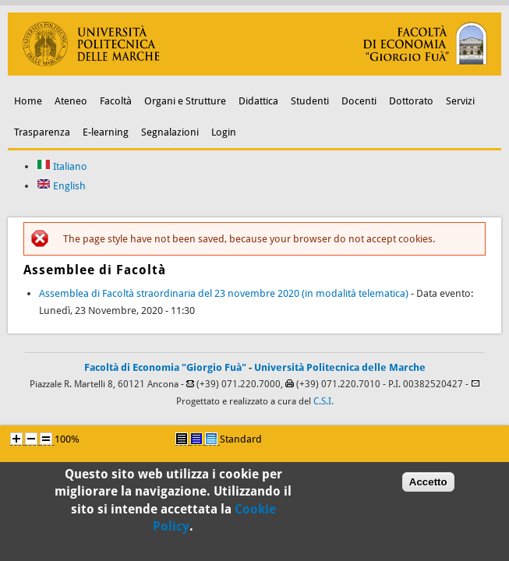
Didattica (258, 101)
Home (28, 101)
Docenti (358, 101)
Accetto (428, 485)
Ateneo (71, 101)
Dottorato (411, 101)
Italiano (62, 166)
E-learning (106, 132)
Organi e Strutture (185, 101)
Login (223, 132)
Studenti (310, 101)
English (61, 186)
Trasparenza (42, 132)
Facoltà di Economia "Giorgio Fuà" (165, 367)
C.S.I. (323, 401)
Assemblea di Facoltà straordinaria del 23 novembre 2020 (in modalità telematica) (223, 293)
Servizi (460, 101)
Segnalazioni (170, 132)
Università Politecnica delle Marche (340, 367)
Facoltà (116, 101)
